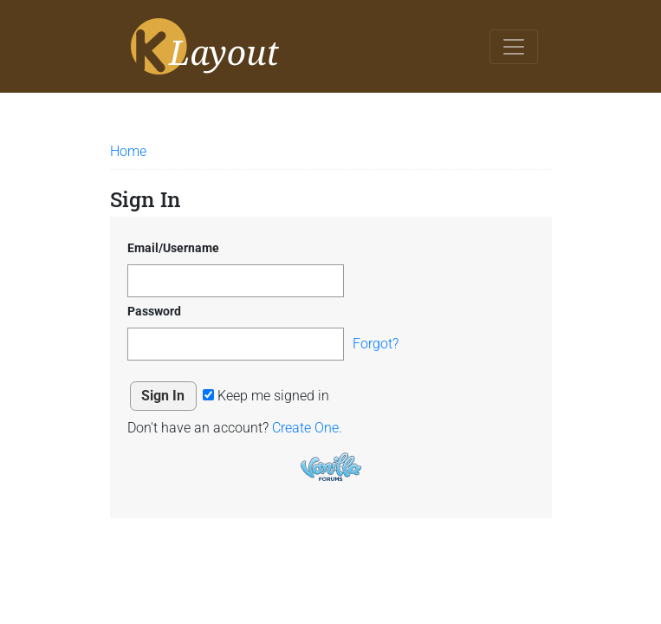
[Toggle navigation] (513, 46)
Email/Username (173, 248)
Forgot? (376, 343)
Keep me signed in (266, 395)
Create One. (307, 427)
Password (154, 311)
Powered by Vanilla (331, 466)
